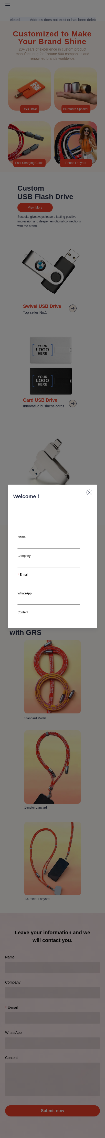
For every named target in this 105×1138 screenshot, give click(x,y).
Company (23, 556)
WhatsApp (24, 593)
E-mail (23, 574)
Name (21, 537)
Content (22, 612)
